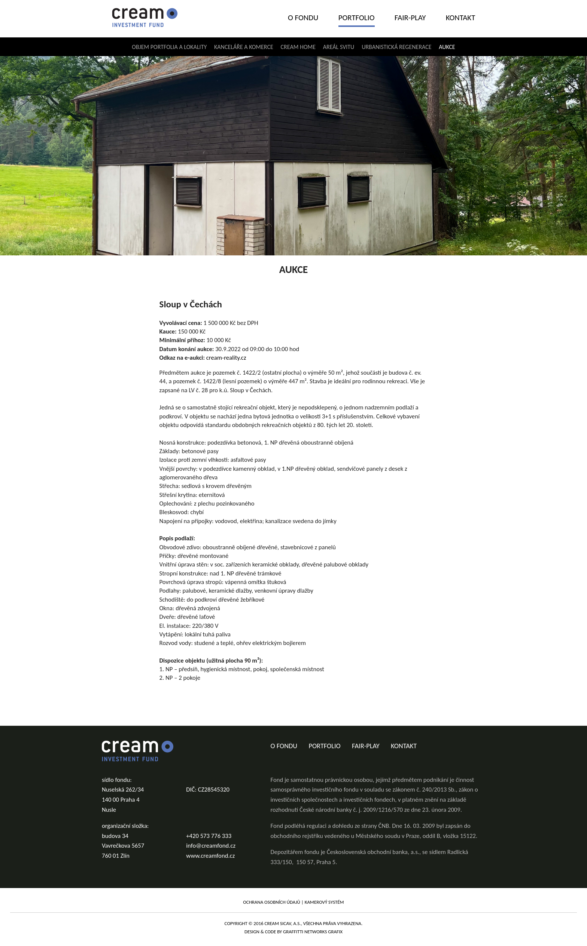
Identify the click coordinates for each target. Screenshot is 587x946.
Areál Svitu (339, 46)
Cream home (298, 46)
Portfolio (356, 17)
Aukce (447, 46)
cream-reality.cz (226, 357)
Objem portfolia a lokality (169, 46)
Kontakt (460, 17)
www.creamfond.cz (210, 855)
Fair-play (410, 17)
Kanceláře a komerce (243, 46)
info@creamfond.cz (210, 845)
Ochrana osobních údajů (271, 902)
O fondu (303, 17)
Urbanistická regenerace (396, 46)
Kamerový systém (324, 902)
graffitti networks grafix (313, 931)
